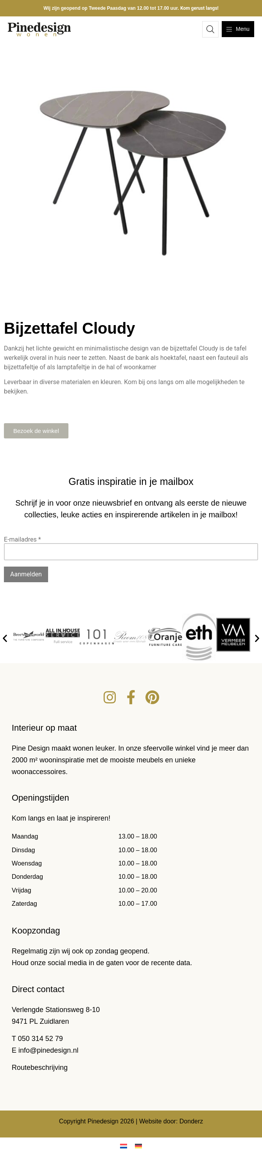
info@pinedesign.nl (48, 1050)
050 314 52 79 (40, 1039)
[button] (5, 638)
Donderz (191, 1121)
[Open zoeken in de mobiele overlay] (210, 29)
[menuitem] (123, 1146)
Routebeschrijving (40, 1067)
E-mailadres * (22, 539)
